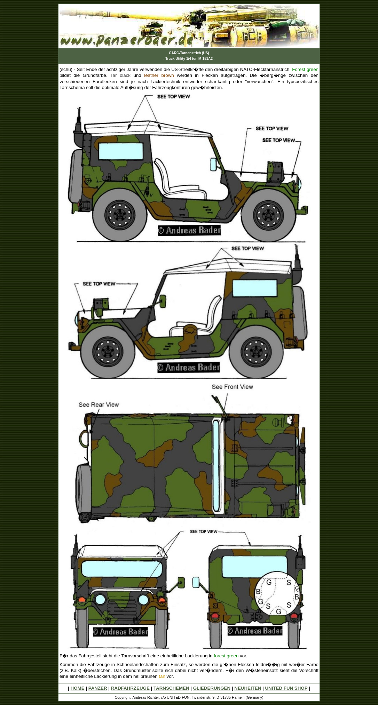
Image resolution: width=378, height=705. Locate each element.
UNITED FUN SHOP (286, 688)
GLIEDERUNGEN (211, 688)
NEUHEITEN (247, 688)
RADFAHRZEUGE (130, 688)
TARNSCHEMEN (171, 688)
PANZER (97, 688)
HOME (78, 688)
